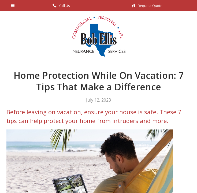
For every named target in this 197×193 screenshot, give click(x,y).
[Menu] (13, 6)
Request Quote (145, 6)
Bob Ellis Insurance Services (98, 36)
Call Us (60, 6)
